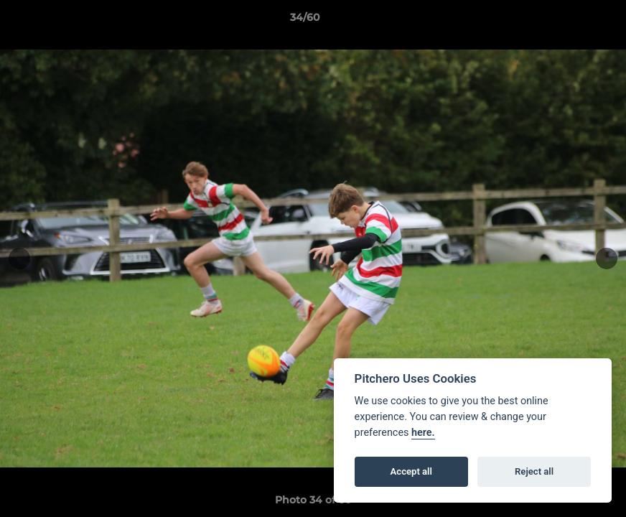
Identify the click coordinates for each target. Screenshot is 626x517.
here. (423, 433)
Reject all (534, 471)
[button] (565, 20)
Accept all (411, 471)
